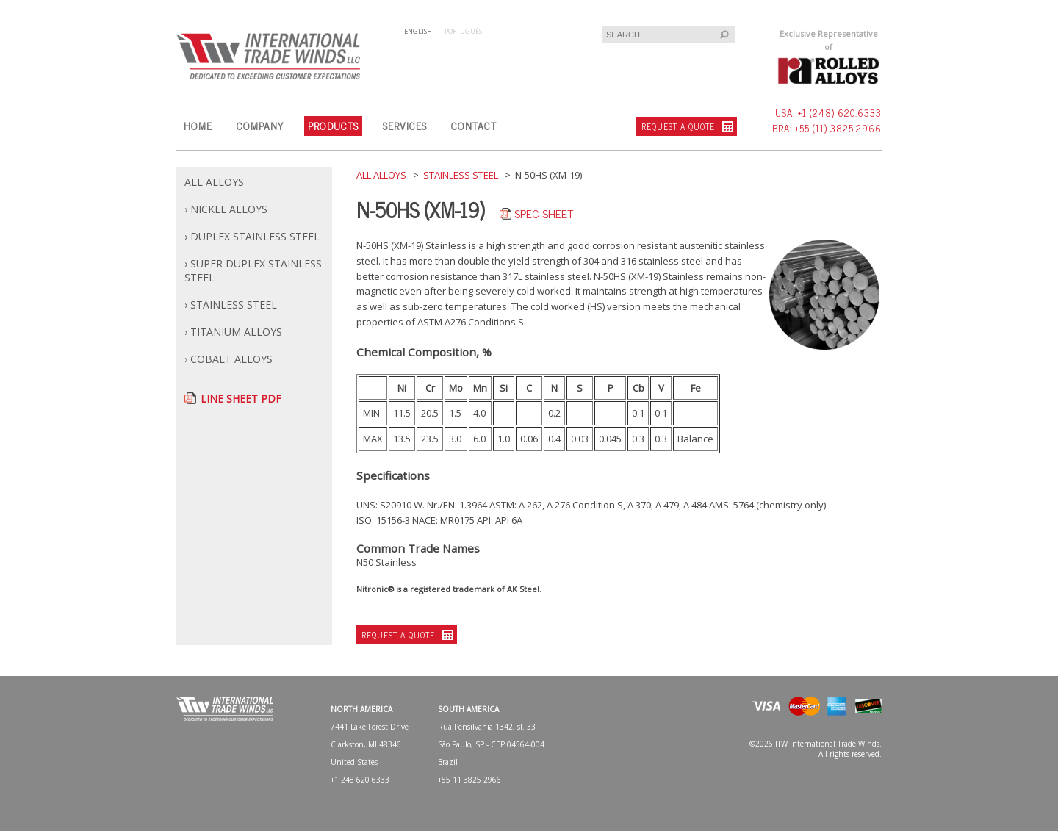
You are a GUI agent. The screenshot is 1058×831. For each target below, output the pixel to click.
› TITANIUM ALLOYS (233, 332)
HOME (198, 125)
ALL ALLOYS (214, 182)
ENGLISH (418, 31)
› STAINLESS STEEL (230, 305)
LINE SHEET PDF (241, 399)
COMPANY (260, 125)
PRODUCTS (333, 125)
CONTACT (474, 125)
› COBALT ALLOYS (228, 359)
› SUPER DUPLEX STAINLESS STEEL (253, 270)
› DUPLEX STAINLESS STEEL (252, 236)
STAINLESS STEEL (460, 174)
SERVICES (405, 125)
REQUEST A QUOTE (678, 126)
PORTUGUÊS (463, 31)
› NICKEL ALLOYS (225, 209)
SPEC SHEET (543, 213)
